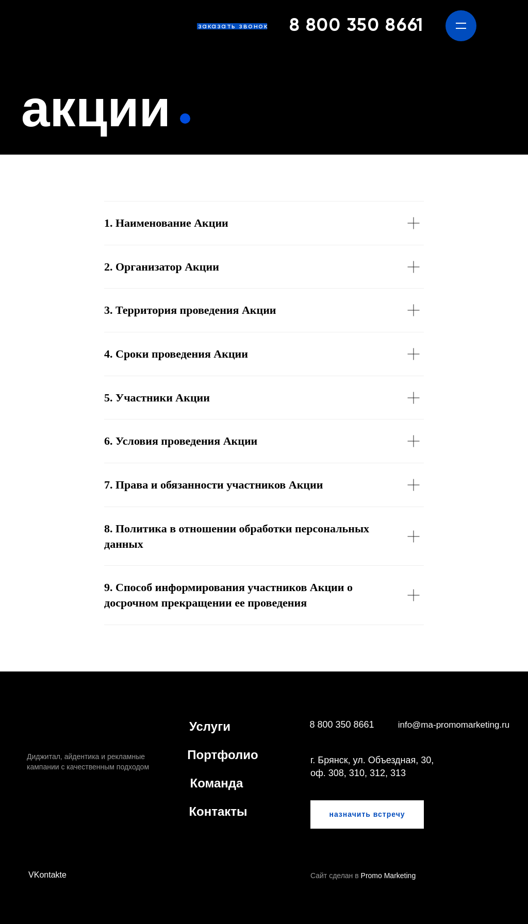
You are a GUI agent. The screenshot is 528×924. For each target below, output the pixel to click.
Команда (216, 783)
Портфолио (222, 755)
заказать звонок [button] (233, 26)
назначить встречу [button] (367, 814)
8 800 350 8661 (356, 26)
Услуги (209, 726)
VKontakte (47, 874)
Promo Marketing (388, 875)
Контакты (218, 811)
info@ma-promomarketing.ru (454, 725)
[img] (51, 26)
